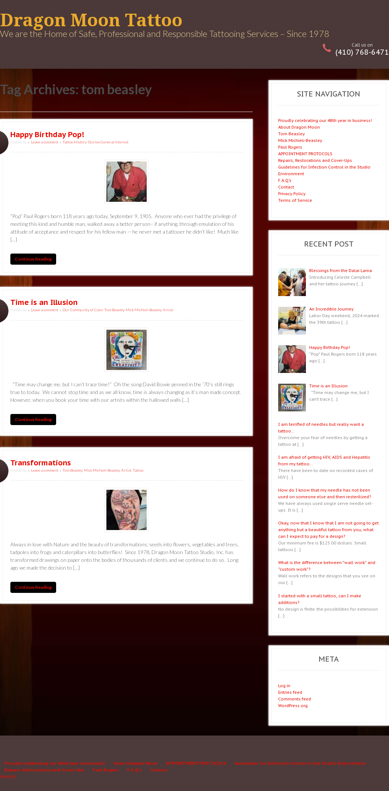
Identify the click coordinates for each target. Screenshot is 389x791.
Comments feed (294, 699)
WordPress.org (293, 705)
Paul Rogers (290, 147)
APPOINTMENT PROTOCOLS (305, 153)
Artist (168, 310)
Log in (284, 685)
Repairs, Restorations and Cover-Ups (315, 160)
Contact (286, 187)
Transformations (40, 463)
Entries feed (290, 692)
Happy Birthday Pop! (47, 134)
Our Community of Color (83, 310)
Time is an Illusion (44, 302)
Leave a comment (44, 142)
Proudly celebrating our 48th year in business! (325, 120)
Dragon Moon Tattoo (91, 20)
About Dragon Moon (299, 127)
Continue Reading (33, 259)
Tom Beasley (114, 310)
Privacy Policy (292, 193)
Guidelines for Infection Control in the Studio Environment (300, 763)
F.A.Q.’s (284, 180)
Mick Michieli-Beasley (143, 310)
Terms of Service (295, 200)
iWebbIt (8, 776)
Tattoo (138, 470)
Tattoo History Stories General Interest (96, 142)
